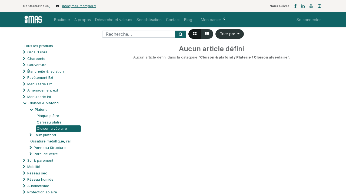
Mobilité (33, 166)
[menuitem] (62, 20)
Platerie (41, 109)
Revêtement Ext (40, 77)
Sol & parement (40, 160)
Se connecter (309, 19)
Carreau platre (49, 122)
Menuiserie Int (39, 97)
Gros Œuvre (37, 52)
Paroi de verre (46, 154)
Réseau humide (40, 179)
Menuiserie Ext (39, 84)
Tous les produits (38, 46)
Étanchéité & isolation (45, 71)
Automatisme (38, 186)
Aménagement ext (42, 90)
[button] (229, 34)
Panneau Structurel (50, 147)
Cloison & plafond (43, 103)
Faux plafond (45, 135)
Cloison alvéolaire (52, 128)
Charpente (36, 58)
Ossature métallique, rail (50, 141)
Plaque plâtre (48, 115)
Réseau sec (37, 173)
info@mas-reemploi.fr (79, 6)
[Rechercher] (180, 34)
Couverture (36, 65)
